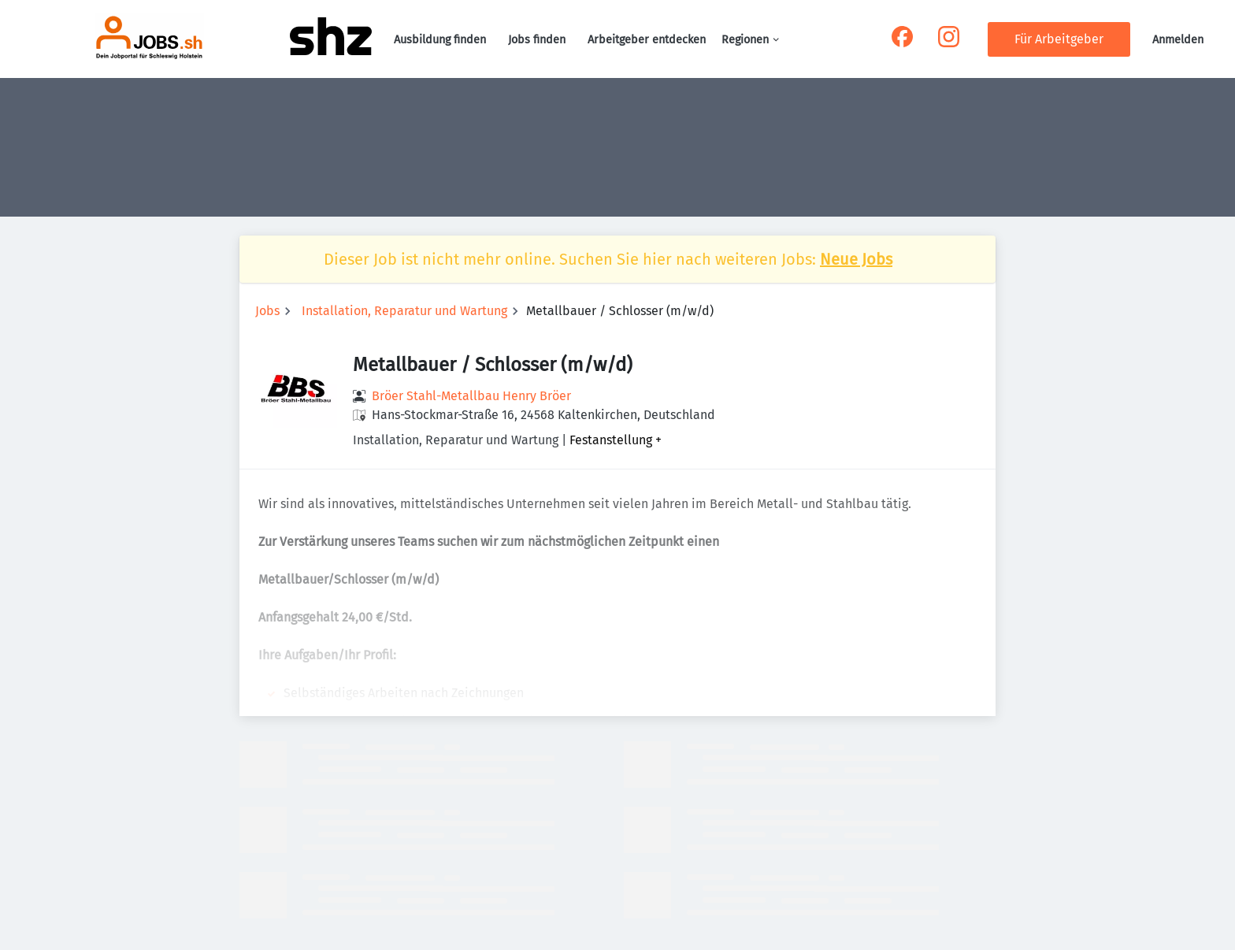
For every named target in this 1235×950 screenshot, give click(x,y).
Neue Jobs (856, 259)
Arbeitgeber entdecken (647, 39)
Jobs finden (537, 39)
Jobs (267, 310)
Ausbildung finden (440, 39)
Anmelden (1177, 39)
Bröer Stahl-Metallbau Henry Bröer (471, 395)
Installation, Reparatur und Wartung (404, 310)
